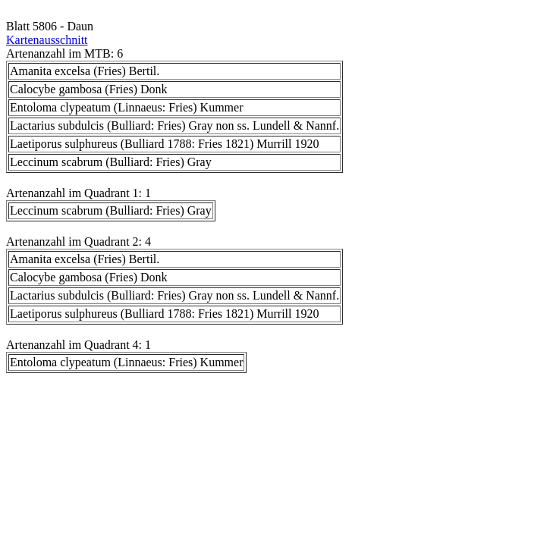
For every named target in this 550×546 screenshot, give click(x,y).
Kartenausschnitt (47, 39)
